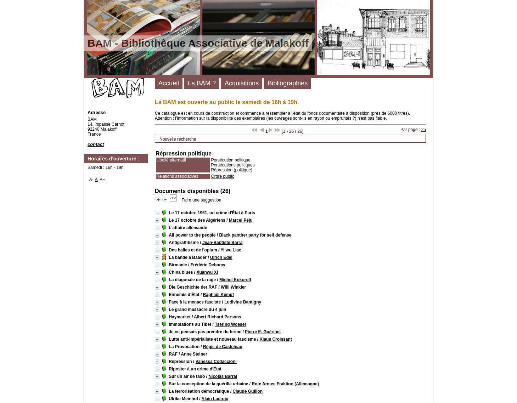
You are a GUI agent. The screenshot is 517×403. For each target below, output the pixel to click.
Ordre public (222, 176)
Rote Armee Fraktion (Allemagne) (285, 383)
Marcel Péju (241, 220)
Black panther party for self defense (255, 235)
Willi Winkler (233, 287)
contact (96, 144)
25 (423, 129)
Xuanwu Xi (207, 272)
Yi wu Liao (230, 250)
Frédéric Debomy (208, 264)
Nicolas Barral (222, 376)
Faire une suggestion (201, 200)
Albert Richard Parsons (217, 316)
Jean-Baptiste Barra (222, 242)
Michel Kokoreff (235, 279)
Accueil (168, 83)
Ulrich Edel (221, 257)
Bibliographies (288, 83)
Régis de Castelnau (222, 346)
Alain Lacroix (215, 398)
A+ (103, 179)
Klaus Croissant (275, 339)
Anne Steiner (194, 354)
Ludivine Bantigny (242, 302)
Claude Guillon (247, 391)
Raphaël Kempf (218, 294)
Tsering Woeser (230, 324)
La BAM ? (202, 83)
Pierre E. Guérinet (263, 331)
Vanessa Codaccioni (216, 361)
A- (91, 179)
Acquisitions (242, 83)
